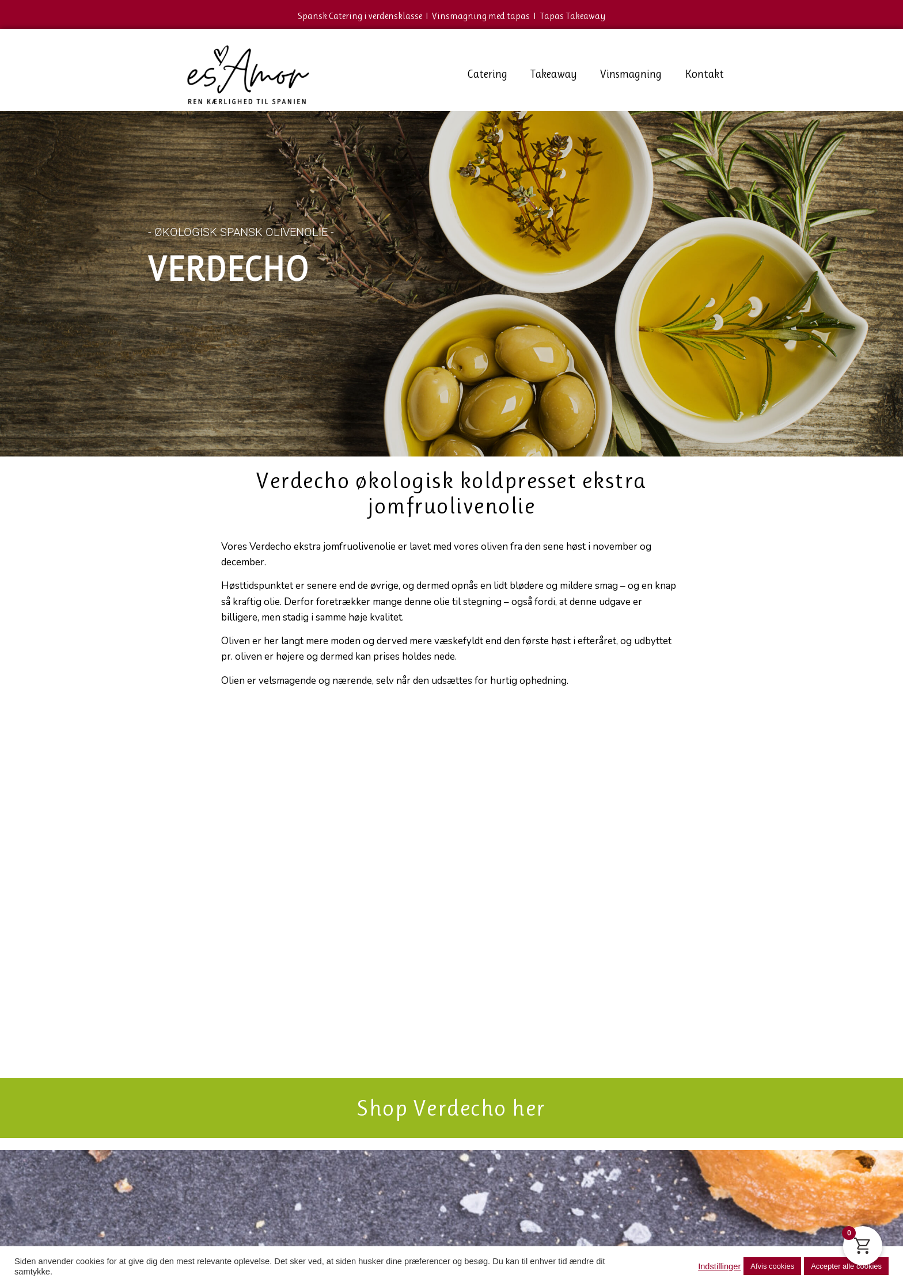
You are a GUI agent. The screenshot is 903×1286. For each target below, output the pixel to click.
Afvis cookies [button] (772, 1266)
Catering (487, 74)
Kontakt (704, 74)
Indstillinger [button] (719, 1266)
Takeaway (553, 74)
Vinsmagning (631, 74)
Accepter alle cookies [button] (846, 1266)
